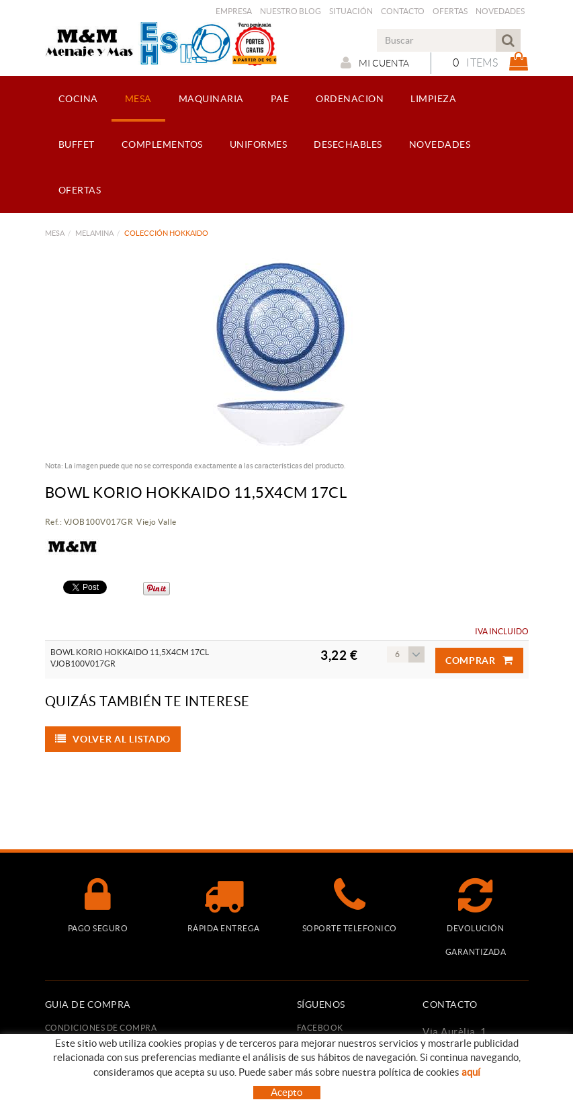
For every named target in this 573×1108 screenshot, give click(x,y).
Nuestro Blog (290, 11)
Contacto (403, 11)
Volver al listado (113, 739)
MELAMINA (94, 233)
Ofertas (450, 11)
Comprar (479, 660)
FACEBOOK (320, 1027)
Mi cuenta (375, 62)
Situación (351, 11)
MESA (54, 233)
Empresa (234, 11)
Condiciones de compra (101, 1027)
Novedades (500, 11)
